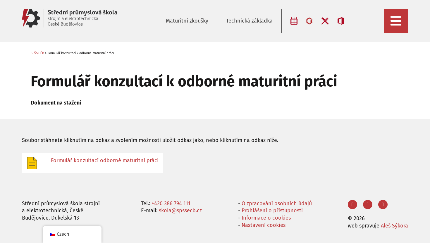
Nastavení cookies (263, 225)
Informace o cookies (266, 218)
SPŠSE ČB (37, 53)
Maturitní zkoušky (187, 21)
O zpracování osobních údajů (277, 203)
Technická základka (249, 21)
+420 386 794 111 (171, 203)
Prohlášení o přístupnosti (272, 210)
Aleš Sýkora (394, 226)
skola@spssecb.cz (180, 210)
